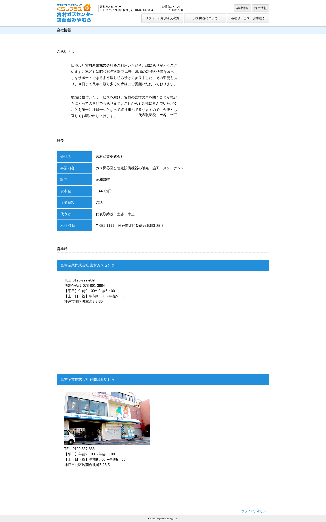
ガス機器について (205, 18)
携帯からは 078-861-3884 (84, 285)
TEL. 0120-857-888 (79, 449)
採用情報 (260, 8)
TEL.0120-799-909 (111, 10)
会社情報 (242, 8)
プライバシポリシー (255, 511)
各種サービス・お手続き (248, 18)
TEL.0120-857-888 (173, 10)
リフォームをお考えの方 (162, 18)
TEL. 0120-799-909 (79, 280)
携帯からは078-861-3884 (138, 10)
